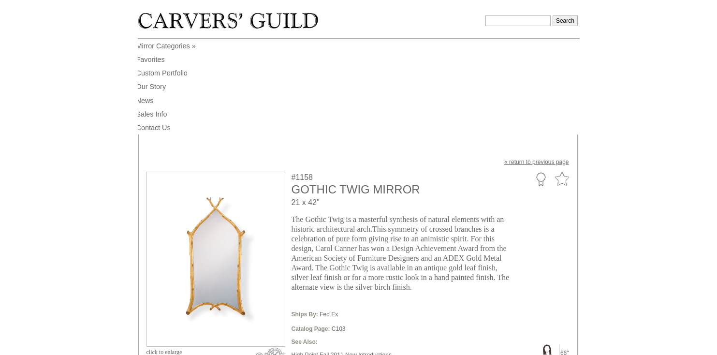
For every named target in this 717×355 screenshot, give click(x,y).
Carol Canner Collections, (412, 281)
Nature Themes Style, (454, 274)
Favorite (562, 83)
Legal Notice (494, 344)
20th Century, (358, 281)
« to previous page (536, 66)
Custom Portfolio (540, 83)
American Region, (314, 281)
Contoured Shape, (315, 274)
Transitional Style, (400, 274)
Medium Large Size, (420, 267)
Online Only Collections (322, 288)
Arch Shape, (358, 274)
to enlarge (164, 256)
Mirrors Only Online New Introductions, (341, 267)
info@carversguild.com (203, 343)
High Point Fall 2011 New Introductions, (343, 259)
